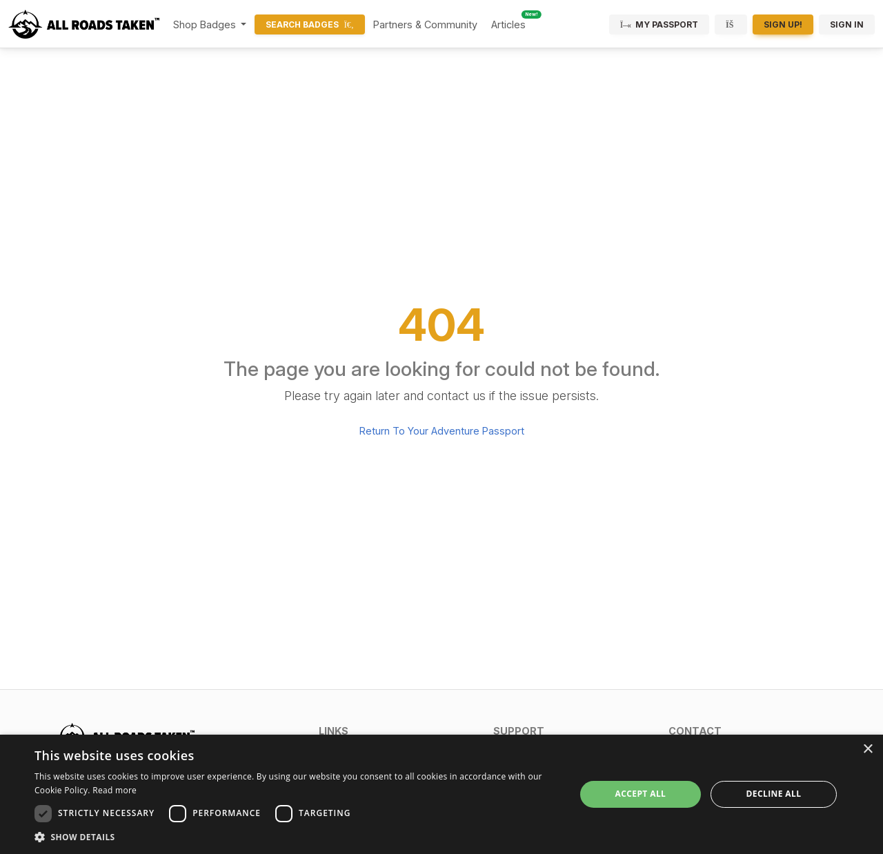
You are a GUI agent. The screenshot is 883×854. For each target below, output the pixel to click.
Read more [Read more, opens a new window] (114, 790)
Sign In (847, 24)
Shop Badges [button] (206, 24)
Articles (508, 24)
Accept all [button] (640, 794)
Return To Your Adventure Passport (441, 431)
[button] (398, 731)
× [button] (867, 749)
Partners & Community (425, 24)
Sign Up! (783, 24)
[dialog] (441, 794)
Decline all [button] (774, 794)
